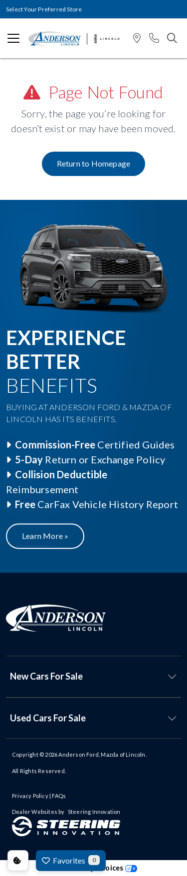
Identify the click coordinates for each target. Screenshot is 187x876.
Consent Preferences (17, 860)
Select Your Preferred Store (44, 9)
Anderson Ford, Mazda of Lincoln (101, 754)
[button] (137, 38)
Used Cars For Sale (48, 717)
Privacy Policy (30, 795)
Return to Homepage (94, 163)
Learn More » (45, 535)
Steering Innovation (94, 811)
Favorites (71, 860)
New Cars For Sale (46, 676)
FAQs (59, 795)
